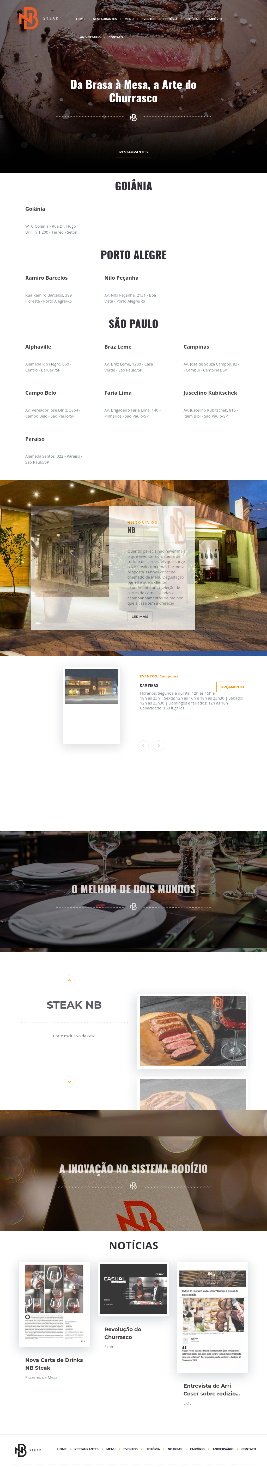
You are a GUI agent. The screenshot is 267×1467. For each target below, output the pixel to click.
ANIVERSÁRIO (90, 37)
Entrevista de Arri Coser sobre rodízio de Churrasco (210, 1394)
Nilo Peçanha (121, 277)
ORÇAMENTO (232, 687)
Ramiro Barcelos (46, 277)
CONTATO (115, 37)
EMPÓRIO (214, 19)
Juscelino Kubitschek (210, 392)
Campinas (196, 346)
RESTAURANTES (105, 19)
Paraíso (35, 438)
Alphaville (38, 346)
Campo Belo (40, 392)
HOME (80, 19)
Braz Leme (117, 346)
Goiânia (35, 208)
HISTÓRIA (170, 19)
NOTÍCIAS (192, 19)
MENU (129, 19)
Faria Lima (118, 392)
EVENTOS (149, 19)
